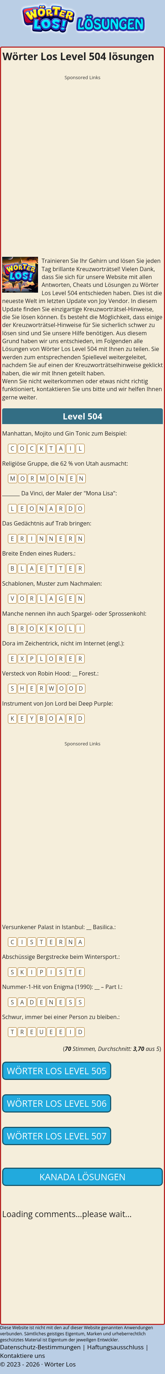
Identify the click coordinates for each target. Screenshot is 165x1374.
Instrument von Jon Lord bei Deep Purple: (57, 703)
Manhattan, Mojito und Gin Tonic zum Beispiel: (64, 433)
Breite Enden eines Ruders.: (39, 553)
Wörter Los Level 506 (57, 1103)
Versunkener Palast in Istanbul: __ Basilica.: (59, 927)
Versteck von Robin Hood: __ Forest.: (50, 673)
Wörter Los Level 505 (57, 1071)
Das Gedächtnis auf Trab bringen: (46, 523)
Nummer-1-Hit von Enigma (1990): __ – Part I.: (62, 987)
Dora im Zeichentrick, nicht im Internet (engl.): (63, 643)
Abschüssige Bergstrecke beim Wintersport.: (61, 957)
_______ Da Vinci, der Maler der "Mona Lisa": (59, 493)
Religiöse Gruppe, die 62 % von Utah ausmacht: (65, 463)
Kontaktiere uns (22, 1355)
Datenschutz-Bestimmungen (40, 1347)
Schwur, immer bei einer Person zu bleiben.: (61, 1017)
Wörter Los (60, 1364)
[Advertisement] (82, 165)
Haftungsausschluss (115, 1347)
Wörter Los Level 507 (57, 1136)
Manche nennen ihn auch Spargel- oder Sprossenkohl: (74, 614)
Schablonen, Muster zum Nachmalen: (52, 583)
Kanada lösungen (82, 1177)
